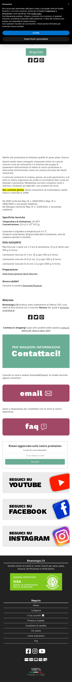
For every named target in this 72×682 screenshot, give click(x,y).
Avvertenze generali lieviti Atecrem (19, 273)
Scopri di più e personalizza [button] (36, 39)
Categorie (36, 610)
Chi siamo (36, 630)
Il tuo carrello (36, 615)
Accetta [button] (36, 33)
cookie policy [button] (36, 14)
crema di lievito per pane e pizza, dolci (45, 329)
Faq (36, 640)
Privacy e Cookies (36, 620)
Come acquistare (36, 635)
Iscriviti (35, 461)
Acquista (36, 51)
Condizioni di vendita (36, 625)
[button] (69, 4)
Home (36, 605)
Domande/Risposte (32, 285)
